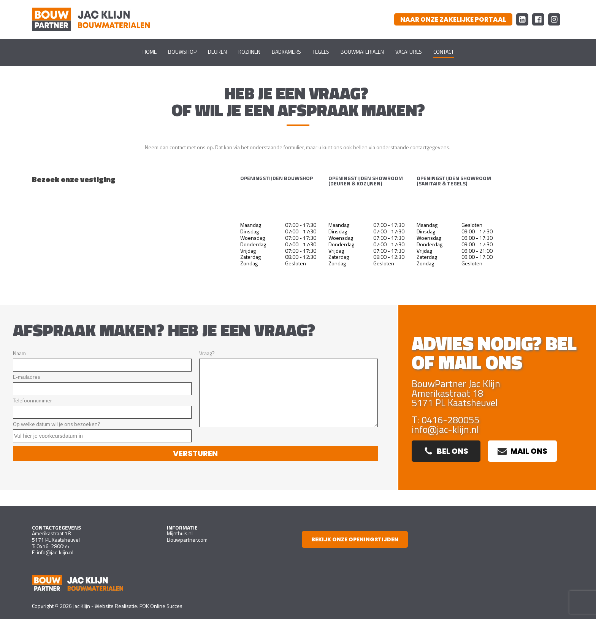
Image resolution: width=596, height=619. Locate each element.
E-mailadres (102, 384)
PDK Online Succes (160, 606)
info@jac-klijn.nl (445, 429)
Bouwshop (182, 52)
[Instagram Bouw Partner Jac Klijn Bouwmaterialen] (554, 19)
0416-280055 (52, 546)
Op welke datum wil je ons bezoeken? (102, 431)
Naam (102, 360)
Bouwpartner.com (187, 540)
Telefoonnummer (102, 407)
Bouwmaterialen (362, 52)
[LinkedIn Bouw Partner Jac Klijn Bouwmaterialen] (522, 19)
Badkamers (286, 52)
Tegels (320, 52)
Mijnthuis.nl (180, 533)
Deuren (217, 52)
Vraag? (288, 388)
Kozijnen (249, 52)
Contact (443, 52)
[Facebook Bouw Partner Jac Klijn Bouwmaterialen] (538, 19)
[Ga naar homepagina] (91, 19)
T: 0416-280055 (445, 420)
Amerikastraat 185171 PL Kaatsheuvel (56, 536)
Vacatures (408, 52)
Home (150, 52)
